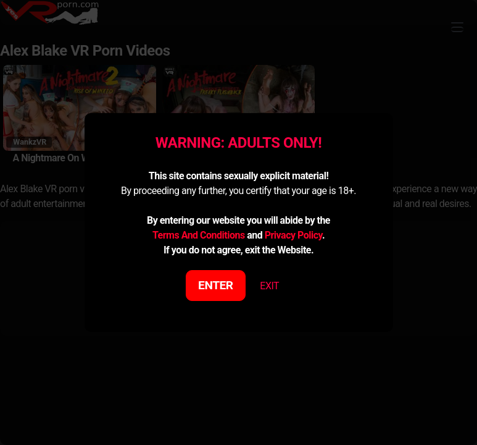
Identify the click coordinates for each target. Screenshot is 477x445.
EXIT (269, 286)
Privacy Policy (293, 235)
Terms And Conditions (198, 235)
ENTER (215, 285)
